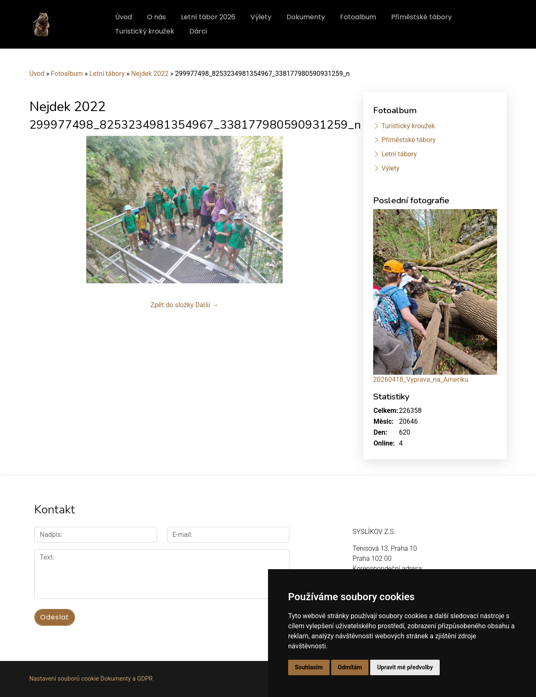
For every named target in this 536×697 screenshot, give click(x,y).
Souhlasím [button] (309, 667)
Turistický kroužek (144, 31)
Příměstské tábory (421, 17)
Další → (206, 305)
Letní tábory (106, 74)
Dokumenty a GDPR (126, 678)
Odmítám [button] (350, 667)
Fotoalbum (358, 17)
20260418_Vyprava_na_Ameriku (420, 379)
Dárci (198, 31)
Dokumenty (305, 17)
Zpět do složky (171, 305)
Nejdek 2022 (149, 74)
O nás (156, 17)
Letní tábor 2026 (208, 17)
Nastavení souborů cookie (64, 678)
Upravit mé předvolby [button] (405, 667)
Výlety (260, 17)
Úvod (123, 17)
